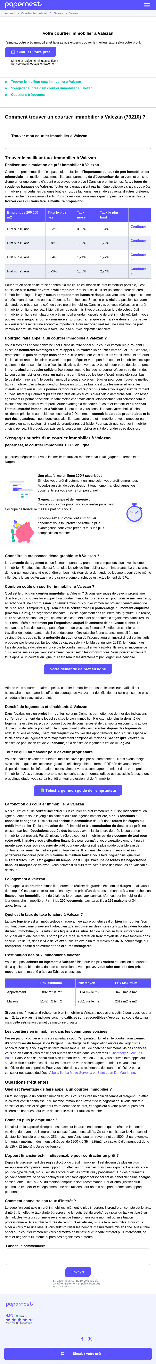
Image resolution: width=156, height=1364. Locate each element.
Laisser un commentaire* (78, 1254)
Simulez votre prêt (30, 52)
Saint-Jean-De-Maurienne (116, 1072)
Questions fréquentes (28, 94)
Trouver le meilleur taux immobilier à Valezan (46, 81)
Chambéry (118, 1053)
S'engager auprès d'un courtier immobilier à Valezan (51, 88)
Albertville (56, 1072)
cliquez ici (66, 1286)
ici (35, 379)
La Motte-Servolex (79, 1072)
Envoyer (78, 1272)
